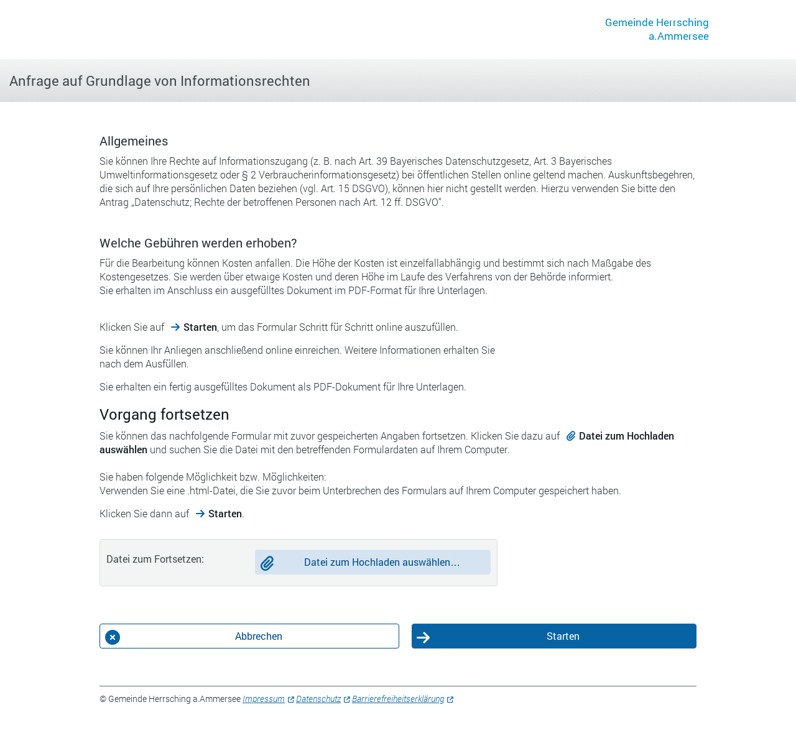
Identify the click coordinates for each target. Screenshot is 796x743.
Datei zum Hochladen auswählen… (382, 561)
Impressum (264, 698)
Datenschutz (318, 698)
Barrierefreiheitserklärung (398, 698)
